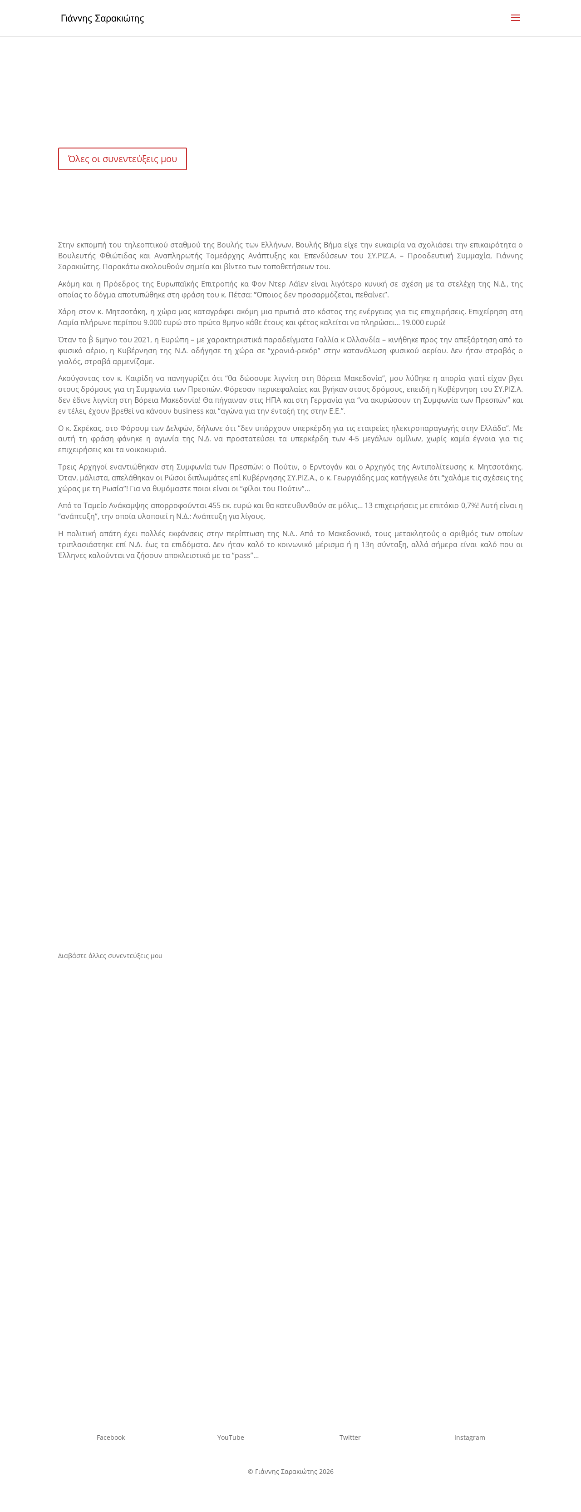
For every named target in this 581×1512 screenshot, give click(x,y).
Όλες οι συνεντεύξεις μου (122, 159)
